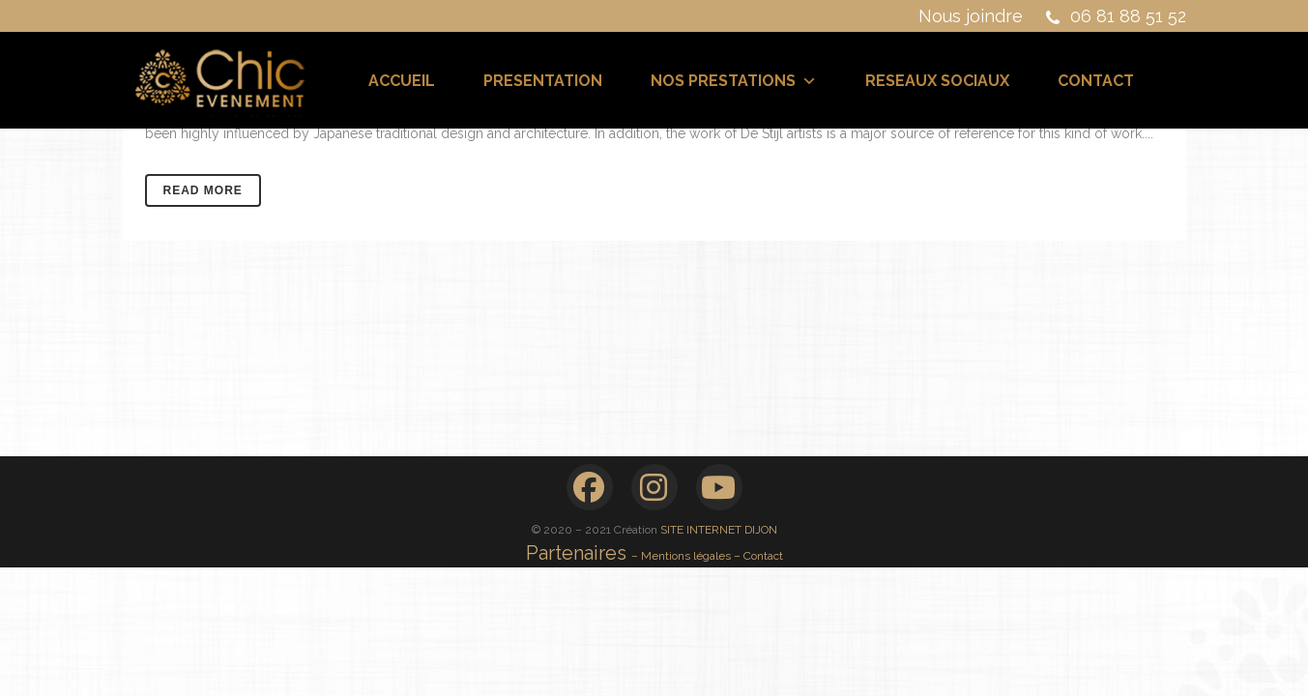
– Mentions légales (682, 556)
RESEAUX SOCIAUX (937, 81)
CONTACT (1096, 81)
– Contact (758, 556)
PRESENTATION (542, 81)
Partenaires (578, 553)
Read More (203, 190)
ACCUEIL (401, 81)
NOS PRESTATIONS (734, 81)
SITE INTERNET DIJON (718, 529)
